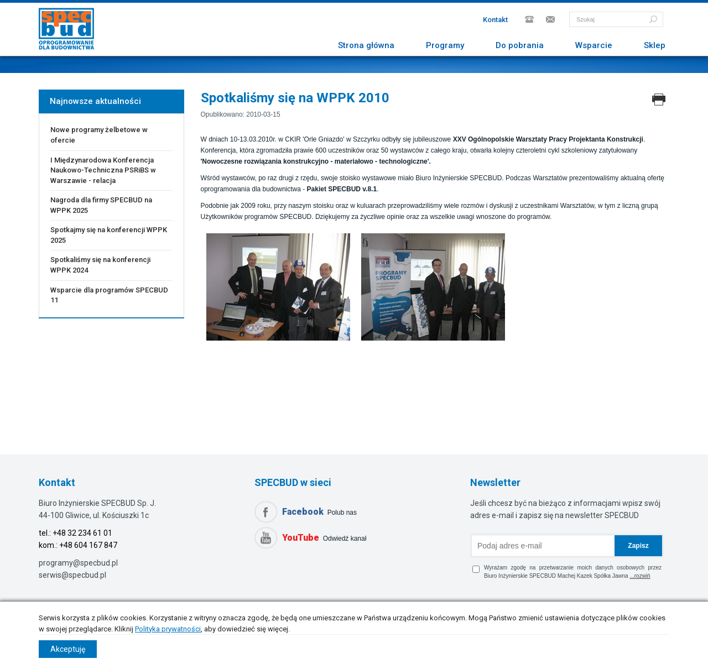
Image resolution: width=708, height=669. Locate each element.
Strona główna (366, 45)
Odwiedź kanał (324, 537)
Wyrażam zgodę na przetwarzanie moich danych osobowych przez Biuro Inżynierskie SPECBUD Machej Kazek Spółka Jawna (567, 572)
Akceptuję (67, 649)
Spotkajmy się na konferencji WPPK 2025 (108, 235)
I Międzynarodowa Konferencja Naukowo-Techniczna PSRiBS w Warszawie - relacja (103, 170)
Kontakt (495, 19)
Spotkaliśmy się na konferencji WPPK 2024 (100, 264)
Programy (445, 45)
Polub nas (319, 511)
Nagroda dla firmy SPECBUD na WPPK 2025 (101, 205)
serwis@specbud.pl (72, 575)
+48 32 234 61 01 (82, 533)
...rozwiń (639, 576)
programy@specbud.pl (78, 562)
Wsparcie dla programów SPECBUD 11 (109, 295)
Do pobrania (520, 45)
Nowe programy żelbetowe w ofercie (99, 135)
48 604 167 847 (90, 545)
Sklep (654, 45)
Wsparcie (593, 45)
